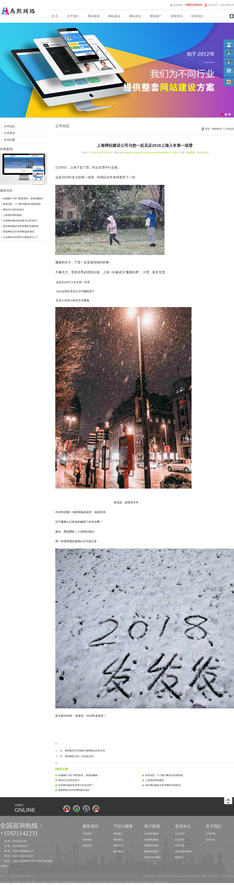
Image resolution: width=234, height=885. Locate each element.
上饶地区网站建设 (12, 215)
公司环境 (210, 833)
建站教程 (118, 851)
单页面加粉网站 (152, 857)
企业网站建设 (30, 882)
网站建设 (114, 16)
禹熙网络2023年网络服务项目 (18, 231)
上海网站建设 (227, 876)
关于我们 (73, 16)
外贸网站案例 (151, 839)
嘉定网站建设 (161, 882)
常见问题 (9, 139)
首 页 (54, 16)
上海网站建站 (85, 531)
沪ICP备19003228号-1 (21, 876)
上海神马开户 (115, 882)
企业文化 (210, 839)
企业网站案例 (151, 833)
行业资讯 (9, 133)
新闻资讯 (176, 16)
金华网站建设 (100, 882)
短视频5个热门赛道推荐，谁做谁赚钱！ (24, 198)
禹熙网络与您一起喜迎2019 (79, 756)
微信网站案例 (151, 851)
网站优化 (135, 16)
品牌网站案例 (151, 845)
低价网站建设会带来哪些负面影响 (21, 226)
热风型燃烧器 (84, 882)
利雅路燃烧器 (69, 882)
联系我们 (197, 16)
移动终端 (87, 839)
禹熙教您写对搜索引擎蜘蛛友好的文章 (85, 750)
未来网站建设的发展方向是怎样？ (21, 220)
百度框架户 (44, 882)
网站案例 (94, 16)
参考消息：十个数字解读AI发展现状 (22, 204)
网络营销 (118, 845)
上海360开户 (130, 882)
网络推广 (156, 16)
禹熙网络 (56, 882)
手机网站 (87, 833)
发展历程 (87, 845)
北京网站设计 (146, 882)
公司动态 (9, 126)
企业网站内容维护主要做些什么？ (21, 237)
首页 (207, 128)
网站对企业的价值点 (13, 209)
